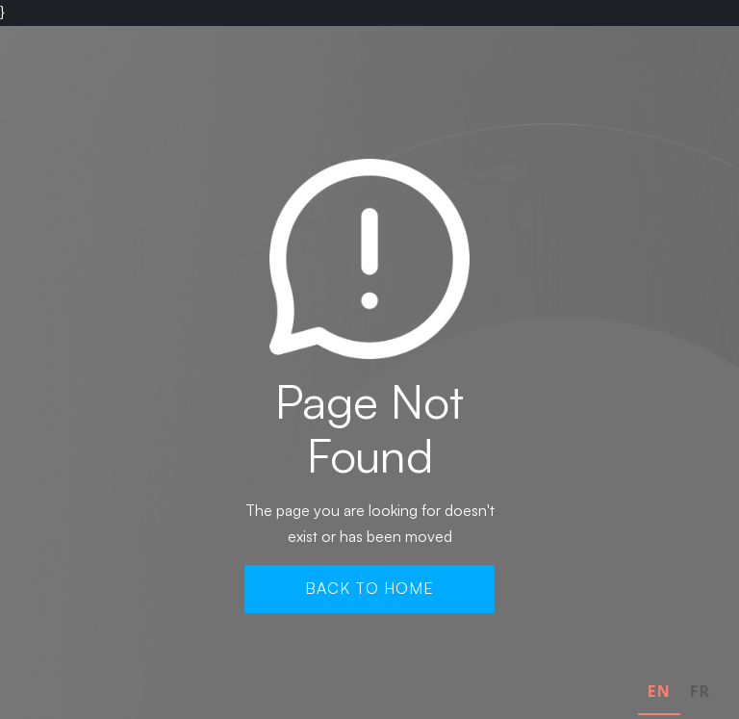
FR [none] (700, 691)
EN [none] (659, 691)
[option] (700, 694)
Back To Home (369, 588)
